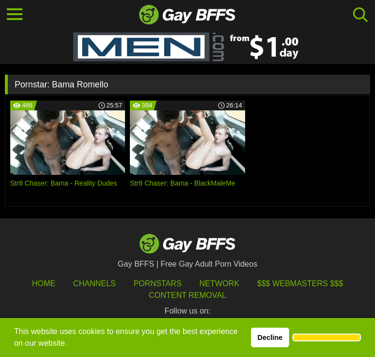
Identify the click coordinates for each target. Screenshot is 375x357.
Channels (94, 283)
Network (219, 283)
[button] (326, 337)
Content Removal (188, 295)
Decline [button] (269, 337)
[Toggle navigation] (14, 14)
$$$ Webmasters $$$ (300, 283)
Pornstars (157, 283)
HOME (43, 283)
